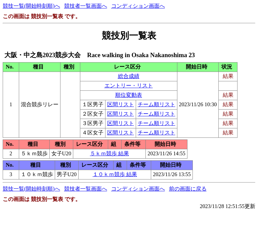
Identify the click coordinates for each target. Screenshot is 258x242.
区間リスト (120, 104)
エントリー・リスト (128, 85)
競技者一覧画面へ (85, 6)
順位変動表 (128, 95)
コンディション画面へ (138, 6)
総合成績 (128, 76)
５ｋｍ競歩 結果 (109, 153)
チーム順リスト (156, 104)
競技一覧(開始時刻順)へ (31, 6)
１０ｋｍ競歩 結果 (115, 174)
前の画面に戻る (188, 189)
